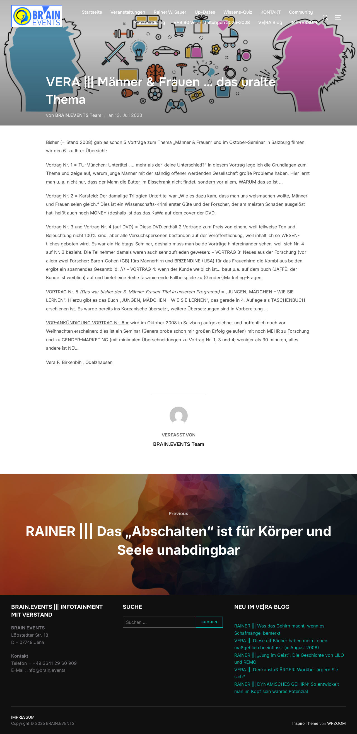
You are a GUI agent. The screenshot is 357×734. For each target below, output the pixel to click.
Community (301, 12)
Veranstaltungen (127, 12)
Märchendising (149, 22)
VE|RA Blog (270, 22)
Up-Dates (205, 12)
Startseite (92, 12)
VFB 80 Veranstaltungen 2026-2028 (211, 22)
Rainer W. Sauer (170, 12)
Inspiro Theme (305, 723)
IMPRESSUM (304, 22)
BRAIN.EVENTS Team (78, 115)
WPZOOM (336, 723)
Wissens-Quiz (237, 12)
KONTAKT (270, 12)
